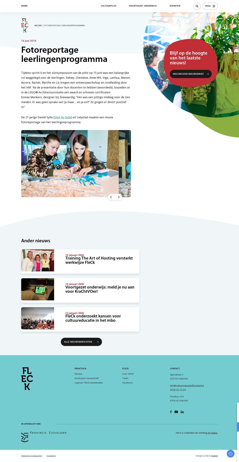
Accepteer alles (213, 447)
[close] (234, 408)
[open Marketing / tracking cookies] (234, 436)
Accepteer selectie (213, 456)
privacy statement (224, 417)
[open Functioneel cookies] (234, 427)
